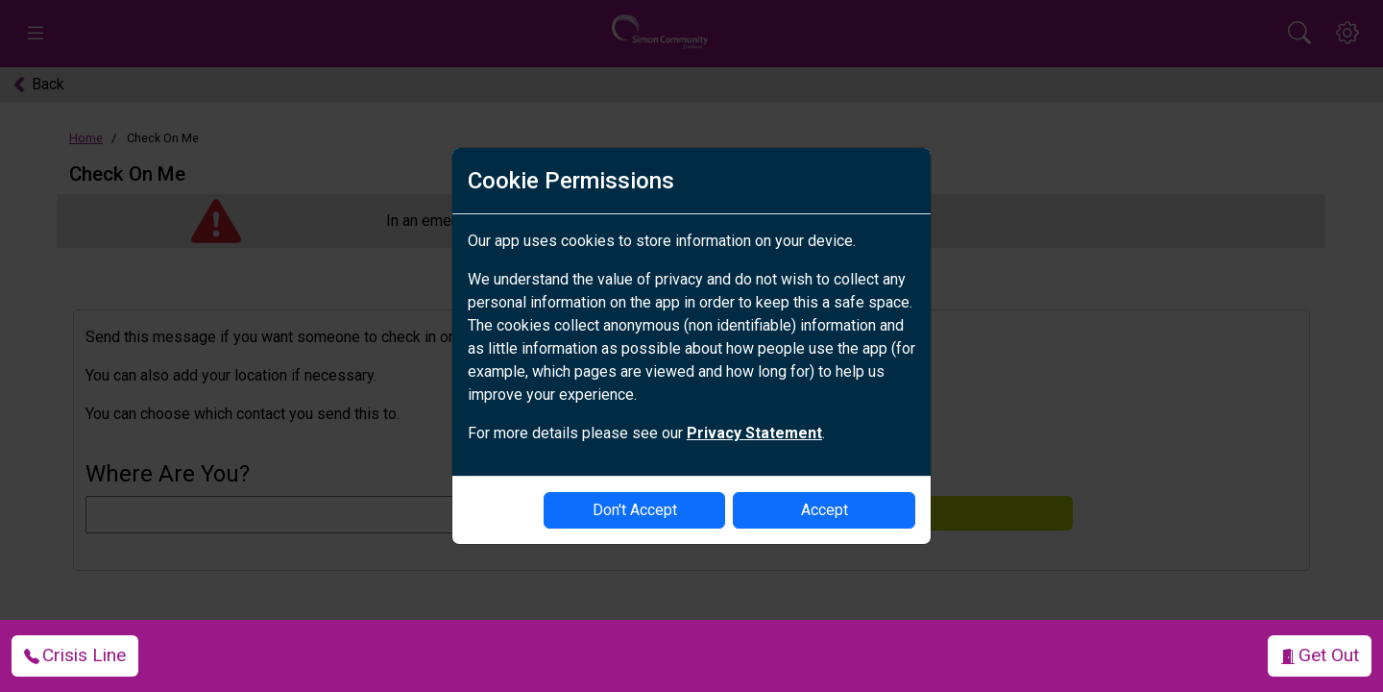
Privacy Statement (754, 433)
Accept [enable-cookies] (824, 510)
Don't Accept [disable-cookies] (635, 510)
